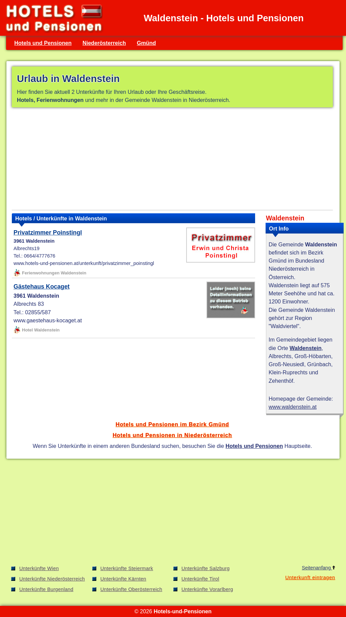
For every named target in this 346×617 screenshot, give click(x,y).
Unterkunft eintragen (310, 577)
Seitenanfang (318, 567)
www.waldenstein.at (293, 407)
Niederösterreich (104, 43)
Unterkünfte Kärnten (123, 579)
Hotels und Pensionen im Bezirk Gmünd (172, 424)
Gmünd (146, 43)
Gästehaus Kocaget (42, 286)
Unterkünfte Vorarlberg (207, 589)
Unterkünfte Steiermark (126, 568)
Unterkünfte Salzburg (205, 568)
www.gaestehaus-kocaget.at (48, 320)
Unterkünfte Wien (39, 568)
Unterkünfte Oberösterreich (131, 589)
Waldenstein (306, 348)
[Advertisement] (172, 160)
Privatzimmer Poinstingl (48, 232)
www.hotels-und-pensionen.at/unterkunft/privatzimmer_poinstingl (84, 263)
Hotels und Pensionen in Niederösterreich (172, 435)
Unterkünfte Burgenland (46, 589)
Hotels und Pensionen (43, 43)
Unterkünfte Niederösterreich (52, 579)
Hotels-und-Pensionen (183, 611)
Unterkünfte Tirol (200, 579)
